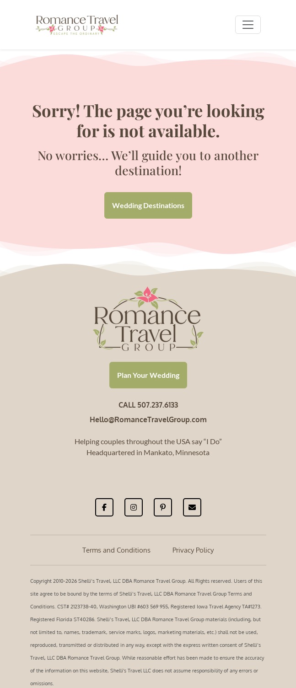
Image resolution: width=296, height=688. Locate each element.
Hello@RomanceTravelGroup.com (148, 419)
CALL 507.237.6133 (148, 404)
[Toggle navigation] (248, 25)
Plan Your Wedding (148, 375)
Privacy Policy (193, 550)
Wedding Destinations (148, 205)
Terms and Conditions (116, 550)
